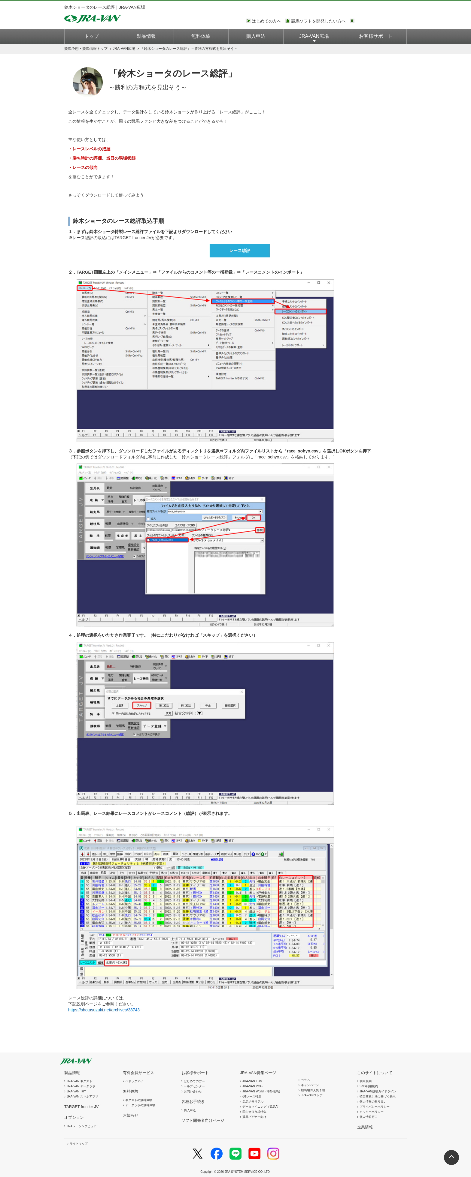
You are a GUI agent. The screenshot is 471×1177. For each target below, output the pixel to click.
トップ (91, 36)
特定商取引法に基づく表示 (378, 1096)
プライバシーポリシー (375, 1106)
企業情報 (365, 1127)
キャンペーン (310, 1085)
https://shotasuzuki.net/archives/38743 (104, 1009)
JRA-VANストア (312, 1095)
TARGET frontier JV (81, 1106)
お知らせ (130, 1115)
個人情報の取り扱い (373, 1101)
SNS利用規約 (369, 1086)
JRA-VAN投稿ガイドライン (378, 1091)
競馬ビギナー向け (254, 1116)
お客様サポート (376, 36)
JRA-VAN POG (252, 1086)
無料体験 (201, 36)
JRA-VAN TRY (76, 1091)
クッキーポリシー (372, 1111)
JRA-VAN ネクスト (79, 1081)
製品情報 (146, 36)
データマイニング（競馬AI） (261, 1106)
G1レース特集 (251, 1096)
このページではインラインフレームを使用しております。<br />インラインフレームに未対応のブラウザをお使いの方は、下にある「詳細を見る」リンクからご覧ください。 (381, 21)
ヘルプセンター (194, 1086)
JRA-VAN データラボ (81, 1086)
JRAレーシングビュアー (83, 1126)
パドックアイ (134, 1081)
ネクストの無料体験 (138, 1100)
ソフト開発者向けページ (202, 1120)
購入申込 (256, 36)
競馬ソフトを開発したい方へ (318, 21)
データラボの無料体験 (140, 1105)
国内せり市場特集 (254, 1111)
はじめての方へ (266, 21)
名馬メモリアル (252, 1101)
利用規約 (366, 1081)
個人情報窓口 (369, 1116)
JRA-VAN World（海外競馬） (262, 1091)
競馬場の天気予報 (313, 1090)
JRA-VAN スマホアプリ (82, 1096)
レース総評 (239, 250)
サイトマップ (79, 1143)
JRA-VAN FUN (252, 1081)
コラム (305, 1080)
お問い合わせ (193, 1091)
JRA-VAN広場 (314, 36)
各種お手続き (193, 1101)
